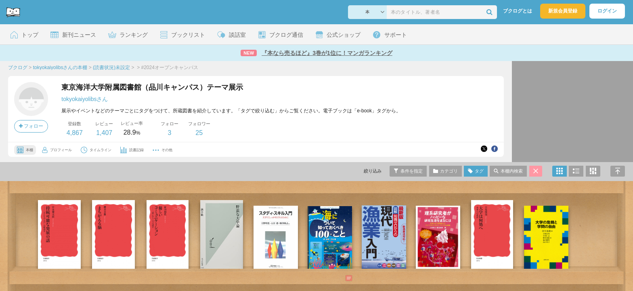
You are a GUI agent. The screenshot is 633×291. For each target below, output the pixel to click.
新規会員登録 (562, 11)
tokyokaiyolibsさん (84, 99)
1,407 (104, 132)
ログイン (607, 11)
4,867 (75, 132)
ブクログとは (517, 11)
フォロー (31, 126)
